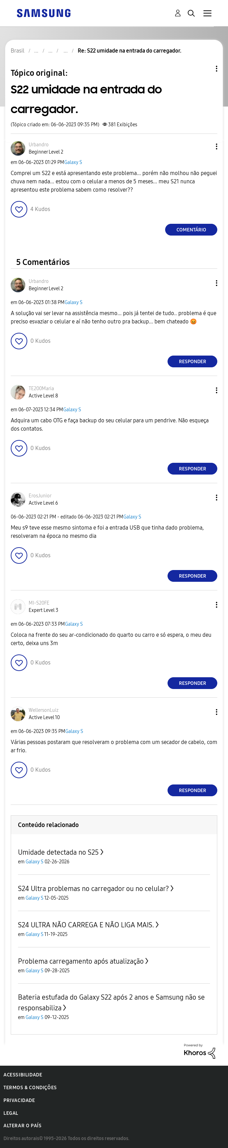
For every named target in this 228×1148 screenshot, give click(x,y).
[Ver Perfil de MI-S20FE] (39, 603)
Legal (10, 1113)
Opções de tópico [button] (204, 68)
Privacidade (19, 1100)
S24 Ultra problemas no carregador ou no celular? (93, 888)
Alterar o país (22, 1126)
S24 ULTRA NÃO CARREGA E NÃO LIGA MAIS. (86, 925)
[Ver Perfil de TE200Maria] (41, 389)
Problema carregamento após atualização (81, 961)
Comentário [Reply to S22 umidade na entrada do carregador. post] (191, 230)
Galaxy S (73, 162)
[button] (205, 146)
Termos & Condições (30, 1088)
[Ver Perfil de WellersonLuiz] (43, 710)
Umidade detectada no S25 (58, 852)
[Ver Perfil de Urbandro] (39, 145)
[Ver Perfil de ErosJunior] (40, 496)
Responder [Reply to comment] (192, 362)
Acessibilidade (22, 1075)
